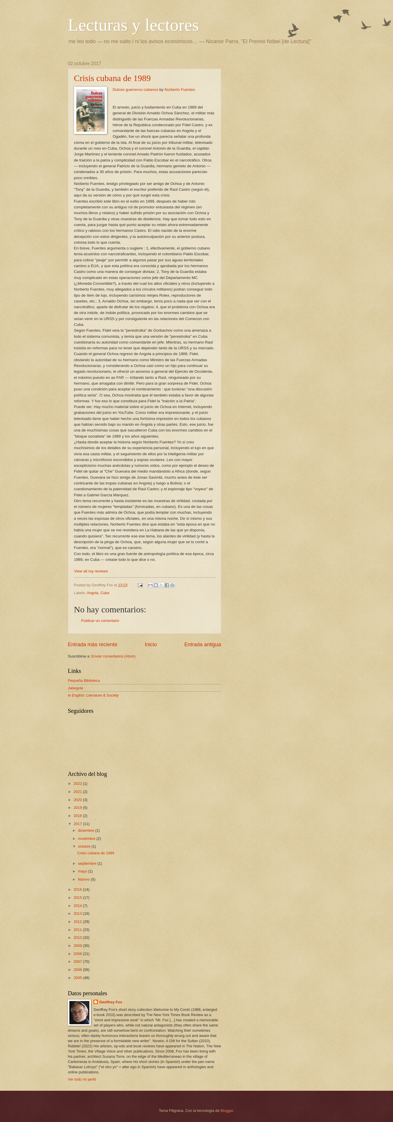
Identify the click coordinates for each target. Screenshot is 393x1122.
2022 (78, 783)
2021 (78, 791)
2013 (78, 913)
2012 (78, 921)
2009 (78, 945)
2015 (78, 897)
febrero (84, 879)
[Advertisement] (276, 97)
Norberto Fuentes (180, 89)
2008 (78, 954)
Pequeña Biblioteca (84, 680)
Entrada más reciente (92, 644)
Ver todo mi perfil (82, 1079)
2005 (78, 978)
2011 (78, 930)
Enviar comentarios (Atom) (113, 656)
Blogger (227, 1110)
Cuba (104, 593)
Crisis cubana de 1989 (112, 78)
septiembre (87, 863)
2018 (78, 816)
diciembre (86, 830)
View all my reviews (91, 571)
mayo (83, 871)
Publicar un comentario (100, 620)
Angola (92, 593)
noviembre (87, 838)
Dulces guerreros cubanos (135, 89)
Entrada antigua (202, 644)
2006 (78, 969)
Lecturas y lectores (133, 24)
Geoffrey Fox (110, 1002)
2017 (78, 824)
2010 (78, 937)
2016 (78, 889)
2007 (78, 961)
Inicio (151, 644)
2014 (78, 906)
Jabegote (75, 688)
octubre (85, 846)
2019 (78, 807)
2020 (78, 800)
